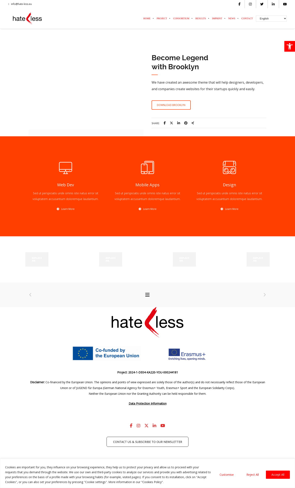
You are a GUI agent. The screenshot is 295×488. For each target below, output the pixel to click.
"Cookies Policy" (152, 482)
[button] (289, 46)
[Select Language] (271, 19)
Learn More (66, 209)
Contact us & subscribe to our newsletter (147, 442)
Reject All (252, 475)
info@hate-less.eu (20, 4)
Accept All (277, 475)
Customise (227, 475)
